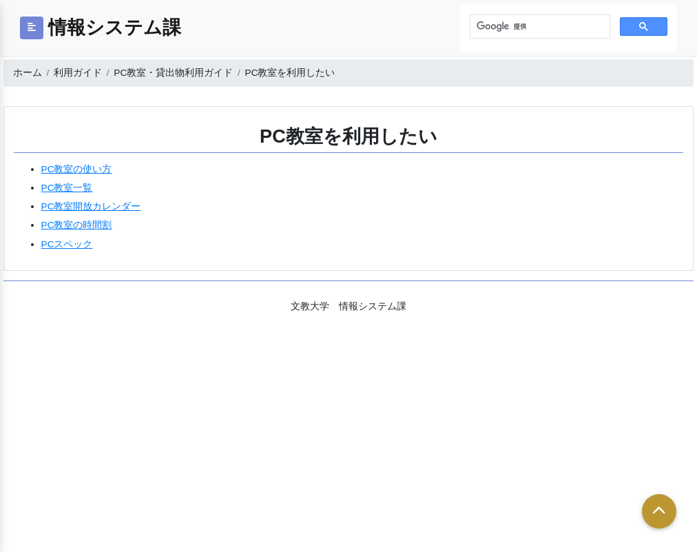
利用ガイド (78, 73)
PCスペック (67, 244)
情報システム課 (114, 27)
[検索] (539, 27)
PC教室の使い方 (76, 169)
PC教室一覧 (67, 188)
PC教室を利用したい (290, 73)
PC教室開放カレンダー (91, 206)
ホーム (27, 73)
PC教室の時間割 (76, 225)
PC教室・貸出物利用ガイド (173, 73)
